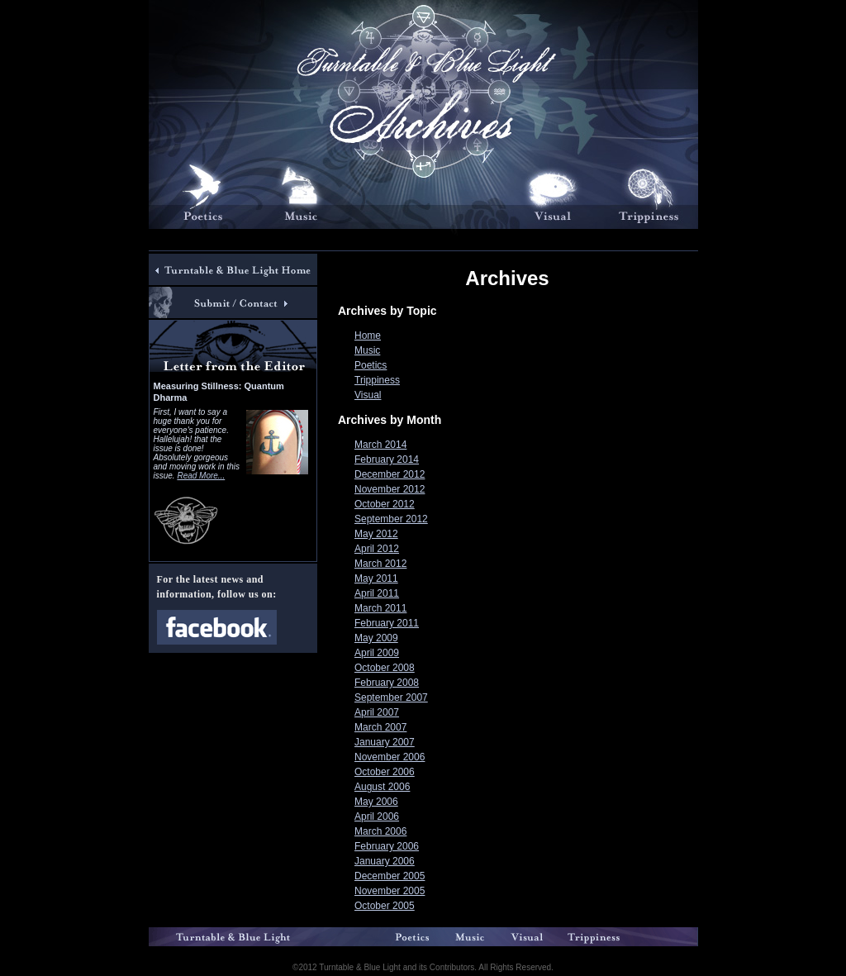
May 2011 (376, 578)
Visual (367, 395)
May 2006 (376, 801)
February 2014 (386, 459)
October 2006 (384, 772)
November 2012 (389, 489)
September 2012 (391, 519)
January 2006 (384, 861)
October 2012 (384, 504)
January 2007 (384, 742)
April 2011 (376, 593)
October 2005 (384, 906)
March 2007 (380, 727)
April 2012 (376, 549)
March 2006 (380, 831)
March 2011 (380, 608)
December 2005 (389, 876)
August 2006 (382, 787)
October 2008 (384, 668)
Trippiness (377, 380)
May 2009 (376, 638)
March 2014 (380, 444)
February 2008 (386, 682)
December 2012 (389, 474)
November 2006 (389, 757)
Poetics (370, 365)
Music (367, 350)
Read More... (201, 475)
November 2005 (389, 891)
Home (367, 335)
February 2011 (386, 623)
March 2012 (380, 563)
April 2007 (376, 712)
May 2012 (376, 534)
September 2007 (391, 697)
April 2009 (376, 653)
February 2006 (386, 846)
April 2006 (376, 816)
